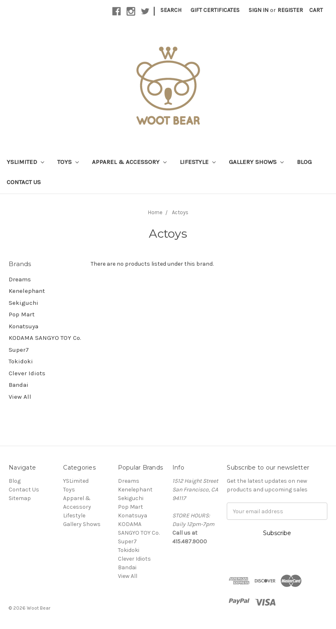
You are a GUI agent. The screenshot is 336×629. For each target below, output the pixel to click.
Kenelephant (27, 291)
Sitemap (20, 498)
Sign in (258, 10)
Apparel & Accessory (129, 162)
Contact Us (24, 182)
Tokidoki (21, 361)
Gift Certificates (215, 10)
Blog (304, 162)
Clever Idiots (27, 373)
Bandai (18, 384)
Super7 (19, 349)
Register (290, 10)
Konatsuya (23, 326)
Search (170, 10)
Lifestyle (198, 162)
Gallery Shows (256, 162)
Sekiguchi (23, 302)
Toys (68, 162)
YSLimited (25, 162)
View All (20, 396)
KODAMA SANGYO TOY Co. (45, 337)
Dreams (20, 279)
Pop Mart (22, 314)
